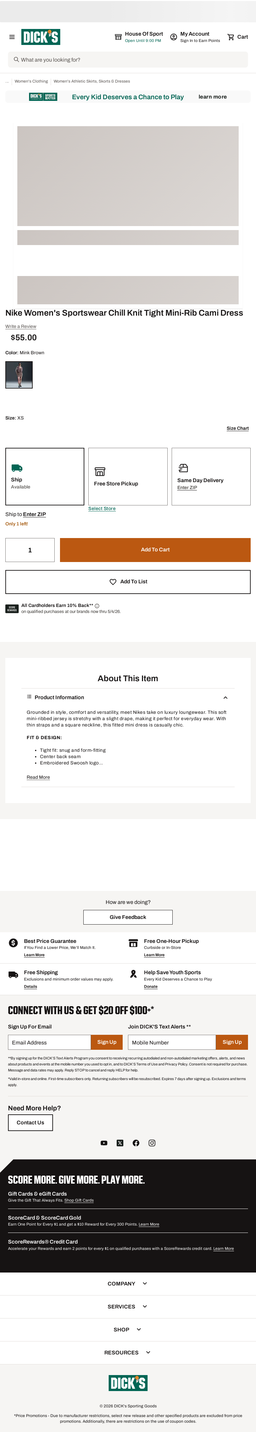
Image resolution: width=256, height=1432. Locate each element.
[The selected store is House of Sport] (139, 37)
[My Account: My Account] (195, 37)
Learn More (213, 97)
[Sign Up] (107, 1042)
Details (30, 986)
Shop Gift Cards (79, 1200)
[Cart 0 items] (238, 37)
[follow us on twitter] (120, 1144)
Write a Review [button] (20, 326)
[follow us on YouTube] (104, 1144)
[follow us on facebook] (136, 1144)
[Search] (134, 60)
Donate (151, 986)
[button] (102, 508)
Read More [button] (38, 777)
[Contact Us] (30, 1122)
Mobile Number (150, 1042)
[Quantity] (30, 550)
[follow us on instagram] (152, 1144)
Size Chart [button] (238, 428)
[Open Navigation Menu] (12, 37)
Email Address (29, 1042)
